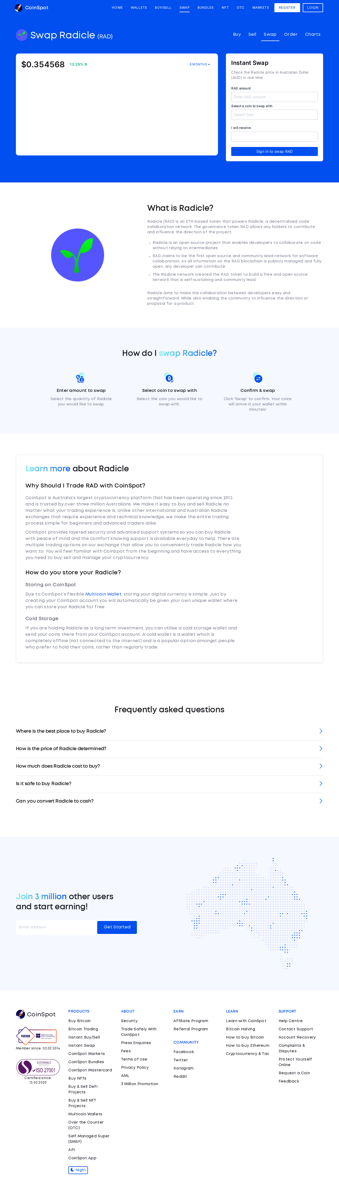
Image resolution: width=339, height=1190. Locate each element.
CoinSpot (31, 8)
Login (313, 7)
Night (78, 1170)
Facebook (183, 1052)
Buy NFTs (77, 1078)
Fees (126, 1051)
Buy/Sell (163, 7)
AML (125, 1075)
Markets (260, 7)
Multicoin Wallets (85, 1114)
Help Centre (291, 1021)
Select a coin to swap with (251, 106)
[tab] (169, 731)
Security (129, 1021)
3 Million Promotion (139, 1084)
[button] (169, 731)
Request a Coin (294, 1073)
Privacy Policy (135, 1067)
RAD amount (241, 88)
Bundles (206, 7)
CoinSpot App (82, 1158)
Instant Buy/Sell (84, 1037)
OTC (240, 7)
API (71, 1150)
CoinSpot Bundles (86, 1062)
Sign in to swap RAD (274, 151)
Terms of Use (134, 1059)
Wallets (139, 7)
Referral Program (190, 1029)
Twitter (180, 1060)
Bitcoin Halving (240, 1029)
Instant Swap (81, 1045)
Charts (312, 35)
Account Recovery (297, 1037)
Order (291, 35)
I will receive (241, 128)
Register (287, 7)
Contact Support (296, 1029)
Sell (252, 35)
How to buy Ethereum (247, 1045)
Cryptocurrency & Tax (247, 1053)
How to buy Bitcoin (245, 1037)
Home (117, 7)
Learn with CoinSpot (246, 1021)
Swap (184, 7)
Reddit (180, 1076)
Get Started (117, 927)
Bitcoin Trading (83, 1029)
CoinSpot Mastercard (90, 1070)
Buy (237, 35)
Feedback (289, 1081)
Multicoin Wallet (103, 594)
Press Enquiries (136, 1043)
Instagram (183, 1068)
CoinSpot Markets (86, 1053)
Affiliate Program (190, 1021)
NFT (225, 7)
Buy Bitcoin (79, 1021)
